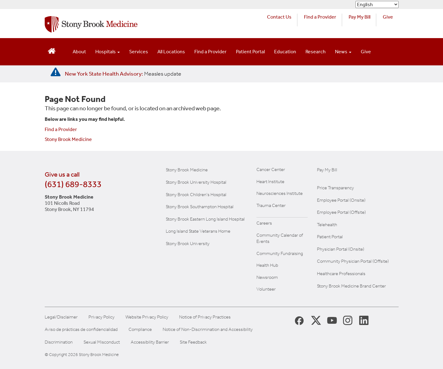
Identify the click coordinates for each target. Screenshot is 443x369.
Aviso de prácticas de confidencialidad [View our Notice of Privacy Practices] (81, 329)
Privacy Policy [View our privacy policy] (101, 317)
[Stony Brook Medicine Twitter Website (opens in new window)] (332, 320)
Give (366, 52)
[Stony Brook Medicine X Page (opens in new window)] (316, 320)
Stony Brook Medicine (68, 139)
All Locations (171, 52)
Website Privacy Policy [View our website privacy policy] (146, 317)
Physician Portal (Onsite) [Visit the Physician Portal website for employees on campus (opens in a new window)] (340, 249)
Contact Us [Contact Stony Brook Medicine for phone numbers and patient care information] (279, 17)
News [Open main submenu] (343, 52)
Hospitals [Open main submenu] (107, 52)
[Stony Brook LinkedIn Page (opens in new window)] (364, 320)
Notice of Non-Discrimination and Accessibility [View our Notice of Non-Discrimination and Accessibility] (208, 329)
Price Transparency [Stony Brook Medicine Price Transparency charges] (335, 188)
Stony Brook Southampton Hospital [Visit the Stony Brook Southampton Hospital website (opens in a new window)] (199, 206)
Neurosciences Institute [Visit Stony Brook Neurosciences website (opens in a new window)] (279, 193)
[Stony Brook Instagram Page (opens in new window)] (347, 320)
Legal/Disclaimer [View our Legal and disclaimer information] (61, 317)
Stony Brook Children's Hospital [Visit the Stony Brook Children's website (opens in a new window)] (196, 194)
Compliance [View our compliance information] (140, 329)
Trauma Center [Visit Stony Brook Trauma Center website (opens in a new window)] (271, 205)
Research (315, 52)
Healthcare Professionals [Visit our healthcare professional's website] (341, 273)
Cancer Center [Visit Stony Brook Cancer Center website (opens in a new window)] (270, 169)
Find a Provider (210, 52)
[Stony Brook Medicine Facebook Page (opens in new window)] (299, 320)
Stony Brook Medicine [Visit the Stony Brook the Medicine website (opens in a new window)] (187, 170)
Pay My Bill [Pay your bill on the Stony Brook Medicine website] (327, 170)
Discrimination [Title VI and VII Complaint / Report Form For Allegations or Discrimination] (59, 342)
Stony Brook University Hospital (196, 182)
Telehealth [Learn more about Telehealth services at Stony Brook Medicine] (327, 224)
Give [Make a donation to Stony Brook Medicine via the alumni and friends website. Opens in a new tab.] (388, 17)
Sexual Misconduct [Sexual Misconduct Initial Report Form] (102, 342)
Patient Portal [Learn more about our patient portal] (330, 236)
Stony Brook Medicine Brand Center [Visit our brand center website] (351, 286)
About (79, 52)
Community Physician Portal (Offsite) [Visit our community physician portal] (353, 261)
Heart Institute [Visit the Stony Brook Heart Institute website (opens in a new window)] (270, 181)
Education (285, 52)
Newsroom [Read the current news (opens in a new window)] (267, 277)
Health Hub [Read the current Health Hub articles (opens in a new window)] (267, 265)
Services (138, 52)
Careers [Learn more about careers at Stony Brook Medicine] (264, 223)
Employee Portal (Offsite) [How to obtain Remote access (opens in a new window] (341, 212)
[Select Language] (377, 4)
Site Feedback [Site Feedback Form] (193, 342)
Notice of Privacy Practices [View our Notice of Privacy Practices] (205, 317)
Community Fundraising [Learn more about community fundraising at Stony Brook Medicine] (279, 253)
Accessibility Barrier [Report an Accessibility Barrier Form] (150, 342)
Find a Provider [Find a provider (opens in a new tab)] (320, 17)
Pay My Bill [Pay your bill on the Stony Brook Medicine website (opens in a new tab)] (359, 17)
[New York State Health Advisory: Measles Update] (123, 73)
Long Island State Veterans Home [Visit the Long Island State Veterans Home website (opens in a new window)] (198, 231)
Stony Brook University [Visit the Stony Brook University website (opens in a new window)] (188, 243)
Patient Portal (250, 52)
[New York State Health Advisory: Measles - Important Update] (56, 72)
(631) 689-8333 (73, 184)
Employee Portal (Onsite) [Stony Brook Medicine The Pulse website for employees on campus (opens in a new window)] (341, 200)
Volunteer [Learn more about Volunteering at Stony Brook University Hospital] (266, 289)
